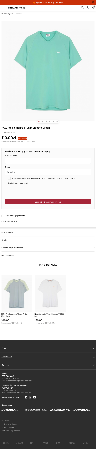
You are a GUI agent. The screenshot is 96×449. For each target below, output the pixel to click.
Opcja (7, 167)
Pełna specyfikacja (9, 221)
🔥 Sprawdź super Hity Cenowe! (48, 2)
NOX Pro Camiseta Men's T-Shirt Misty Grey (14, 315)
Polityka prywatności (18, 183)
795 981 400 (8, 376)
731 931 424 (7, 388)
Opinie (48, 240)
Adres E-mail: (11, 156)
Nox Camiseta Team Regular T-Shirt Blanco (49, 315)
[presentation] (24, 192)
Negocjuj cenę (48, 255)
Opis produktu (48, 232)
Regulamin (5, 421)
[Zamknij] (93, 2)
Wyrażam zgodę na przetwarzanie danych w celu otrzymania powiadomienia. (44, 178)
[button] (39, 121)
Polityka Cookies (8, 427)
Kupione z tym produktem (48, 247)
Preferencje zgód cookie (11, 431)
